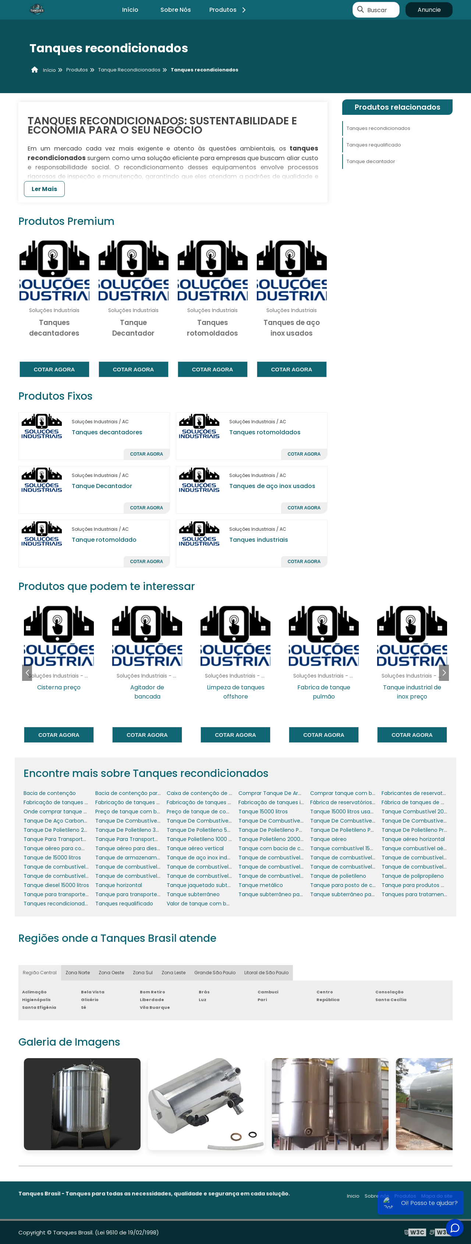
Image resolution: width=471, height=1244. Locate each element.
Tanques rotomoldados (265, 432)
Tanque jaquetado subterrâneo (207, 885)
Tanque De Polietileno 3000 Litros (137, 830)
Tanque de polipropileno (413, 876)
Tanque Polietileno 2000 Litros (276, 839)
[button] (444, 673)
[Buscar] (360, 10)
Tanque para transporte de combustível (75, 894)
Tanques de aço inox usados (272, 486)
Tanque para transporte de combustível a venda (158, 894)
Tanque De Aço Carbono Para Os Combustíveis (85, 820)
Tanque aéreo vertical (195, 848)
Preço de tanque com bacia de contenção (150, 811)
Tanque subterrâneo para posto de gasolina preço (375, 894)
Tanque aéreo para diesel (128, 848)
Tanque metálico (260, 885)
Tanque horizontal (118, 885)
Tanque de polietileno (338, 876)
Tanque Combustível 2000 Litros (423, 811)
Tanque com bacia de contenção (282, 848)
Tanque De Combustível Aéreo (278, 820)
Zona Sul (143, 972)
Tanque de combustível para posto (69, 876)
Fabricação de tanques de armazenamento (80, 802)
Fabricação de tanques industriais (281, 802)
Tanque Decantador (102, 486)
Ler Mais (44, 189)
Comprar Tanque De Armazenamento (287, 793)
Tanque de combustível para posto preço (221, 876)
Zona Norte (77, 972)
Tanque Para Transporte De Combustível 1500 (154, 839)
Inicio (353, 1195)
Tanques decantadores (107, 432)
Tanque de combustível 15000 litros (284, 857)
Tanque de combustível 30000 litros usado (79, 866)
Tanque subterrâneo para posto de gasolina (295, 894)
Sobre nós (377, 1195)
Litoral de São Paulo (266, 972)
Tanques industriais (258, 540)
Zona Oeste (111, 972)
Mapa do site (437, 1195)
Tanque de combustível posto (277, 876)
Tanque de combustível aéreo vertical (359, 866)
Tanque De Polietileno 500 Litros (207, 830)
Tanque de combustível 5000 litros (140, 866)
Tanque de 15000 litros (52, 857)
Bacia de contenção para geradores (141, 793)
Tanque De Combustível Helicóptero (357, 820)
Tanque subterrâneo (193, 894)
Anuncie (429, 10)
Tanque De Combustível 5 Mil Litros (212, 820)
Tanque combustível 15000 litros (351, 848)
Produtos (228, 10)
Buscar (377, 10)
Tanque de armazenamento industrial (144, 857)
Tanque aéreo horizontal (413, 839)
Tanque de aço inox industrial (204, 857)
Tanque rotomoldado (104, 540)
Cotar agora (54, 369)
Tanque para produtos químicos (423, 885)
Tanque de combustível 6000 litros (212, 866)
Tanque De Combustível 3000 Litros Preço (149, 820)
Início (130, 10)
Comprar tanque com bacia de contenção (365, 793)
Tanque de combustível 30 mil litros (356, 857)
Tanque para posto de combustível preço (364, 885)
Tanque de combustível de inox (422, 866)
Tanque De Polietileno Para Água (352, 830)
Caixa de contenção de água (204, 793)
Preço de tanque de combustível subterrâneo (226, 811)
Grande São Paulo (215, 972)
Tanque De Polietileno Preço (418, 830)
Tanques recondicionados (378, 128)
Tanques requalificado (374, 144)
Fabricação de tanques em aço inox (141, 802)
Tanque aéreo (328, 839)
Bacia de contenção (50, 793)
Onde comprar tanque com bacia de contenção (87, 811)
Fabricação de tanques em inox (207, 802)
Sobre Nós (175, 10)
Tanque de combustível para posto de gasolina (156, 876)
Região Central (40, 972)
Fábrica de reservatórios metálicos (354, 802)
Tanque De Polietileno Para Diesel (281, 830)
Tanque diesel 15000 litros (56, 885)
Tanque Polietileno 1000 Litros (204, 839)
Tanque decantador (371, 161)
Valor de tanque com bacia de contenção (221, 903)
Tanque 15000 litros (263, 811)
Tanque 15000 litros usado (343, 811)
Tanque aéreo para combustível (65, 848)
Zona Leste (173, 972)
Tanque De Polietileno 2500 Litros (66, 830)
